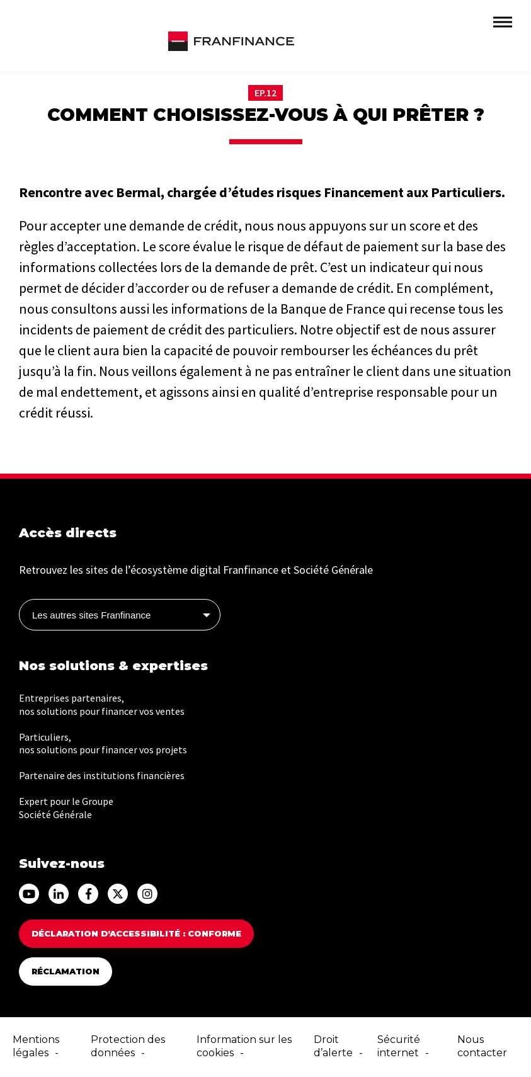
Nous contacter (482, 1046)
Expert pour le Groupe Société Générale (66, 808)
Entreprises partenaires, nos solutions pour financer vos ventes (102, 704)
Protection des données (128, 1046)
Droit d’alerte (333, 1046)
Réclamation (65, 971)
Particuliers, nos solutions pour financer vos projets (103, 743)
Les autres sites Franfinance (91, 615)
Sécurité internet (398, 1046)
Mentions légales (36, 1046)
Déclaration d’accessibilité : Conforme (136, 933)
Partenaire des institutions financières (102, 775)
